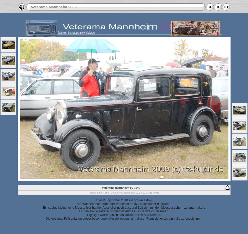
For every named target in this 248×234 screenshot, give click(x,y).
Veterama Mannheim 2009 (54, 7)
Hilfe (156, 192)
